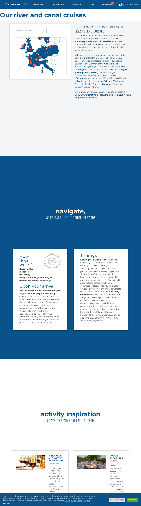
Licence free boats (58, 4)
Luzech (85, 81)
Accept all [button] (132, 500)
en (24, 4)
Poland (117, 95)
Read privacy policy (74, 501)
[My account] (119, 4)
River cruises (38, 4)
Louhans (79, 64)
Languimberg (91, 87)
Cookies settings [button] (117, 500)
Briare (78, 61)
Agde (117, 66)
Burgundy (89, 58)
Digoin (99, 58)
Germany (79, 95)
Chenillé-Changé (106, 72)
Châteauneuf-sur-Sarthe (87, 75)
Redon (117, 81)
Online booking (108, 4)
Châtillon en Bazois (91, 61)
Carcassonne (81, 66)
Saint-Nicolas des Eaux (86, 84)
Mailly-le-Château (112, 58)
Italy (102, 95)
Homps (93, 66)
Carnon (90, 69)
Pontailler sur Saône (112, 61)
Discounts (77, 4)
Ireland (109, 95)
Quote (91, 4)
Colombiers (103, 66)
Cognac (92, 78)
